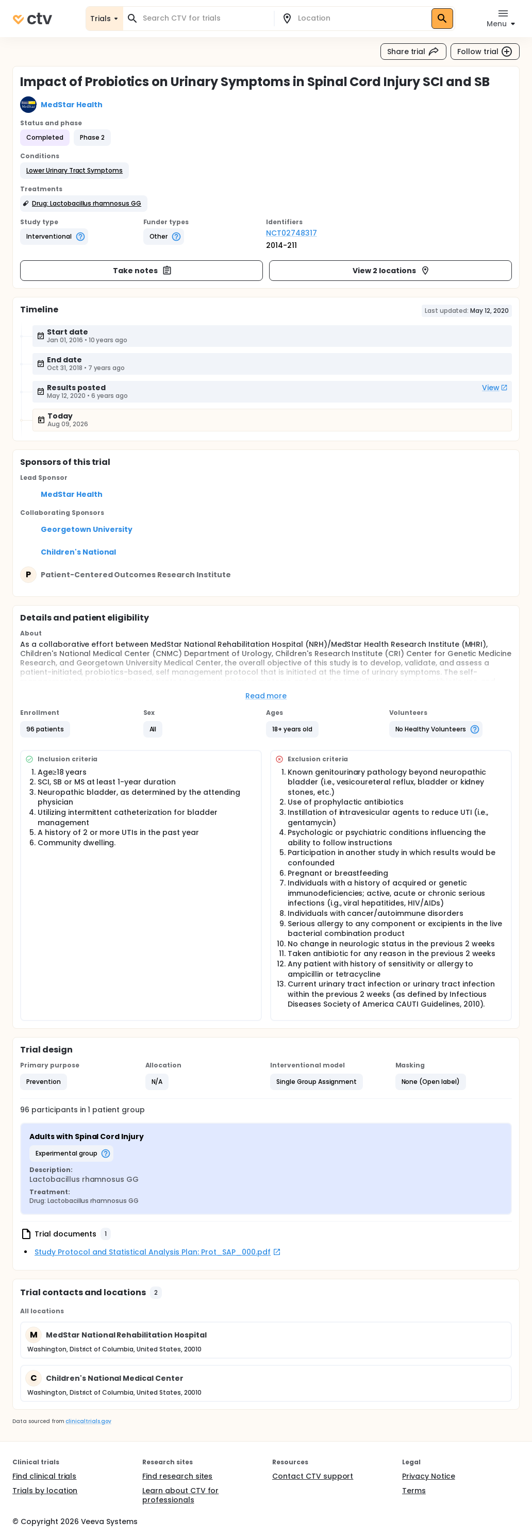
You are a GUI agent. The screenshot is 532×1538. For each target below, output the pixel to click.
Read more (266, 695)
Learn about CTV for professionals (180, 1495)
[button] (74, 170)
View (495, 387)
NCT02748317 (291, 233)
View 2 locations (391, 270)
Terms (414, 1490)
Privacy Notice (428, 1476)
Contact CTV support (312, 1476)
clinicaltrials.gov (88, 1421)
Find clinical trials (44, 1476)
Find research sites (177, 1476)
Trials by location (44, 1490)
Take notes (142, 270)
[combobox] (205, 18)
